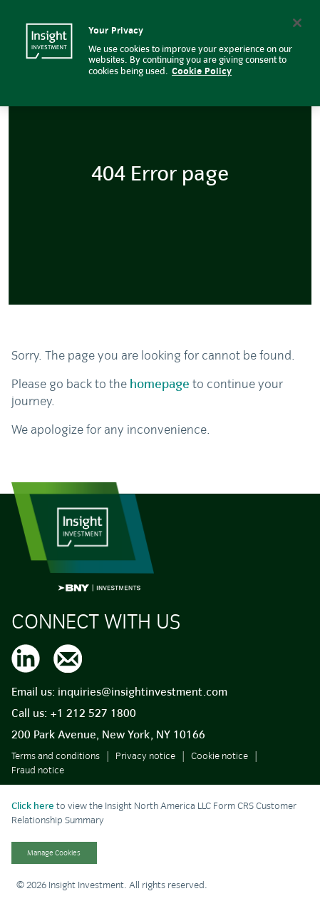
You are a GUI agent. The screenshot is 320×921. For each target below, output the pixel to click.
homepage (160, 384)
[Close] (297, 23)
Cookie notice (219, 756)
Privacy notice (145, 756)
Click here (32, 806)
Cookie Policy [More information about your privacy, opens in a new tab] (202, 71)
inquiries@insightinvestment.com (142, 692)
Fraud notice (37, 770)
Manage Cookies (54, 853)
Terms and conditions (55, 756)
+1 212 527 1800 (93, 713)
